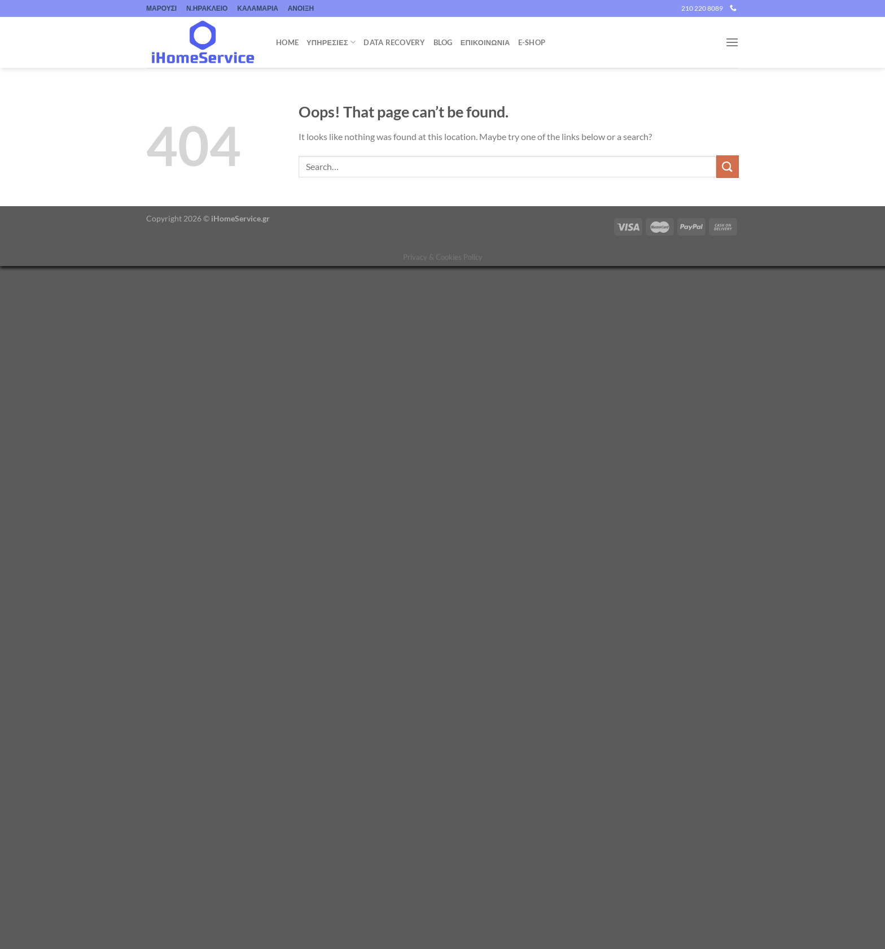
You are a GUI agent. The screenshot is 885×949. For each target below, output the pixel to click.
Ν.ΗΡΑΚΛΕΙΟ (206, 8)
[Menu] (732, 42)
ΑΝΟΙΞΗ (301, 8)
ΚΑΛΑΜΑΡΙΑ (257, 8)
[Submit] (727, 166)
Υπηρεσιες (331, 42)
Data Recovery (394, 42)
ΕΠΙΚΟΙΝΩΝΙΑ (485, 42)
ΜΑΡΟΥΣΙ (161, 8)
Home (287, 42)
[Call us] (733, 8)
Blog (443, 42)
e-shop (532, 42)
